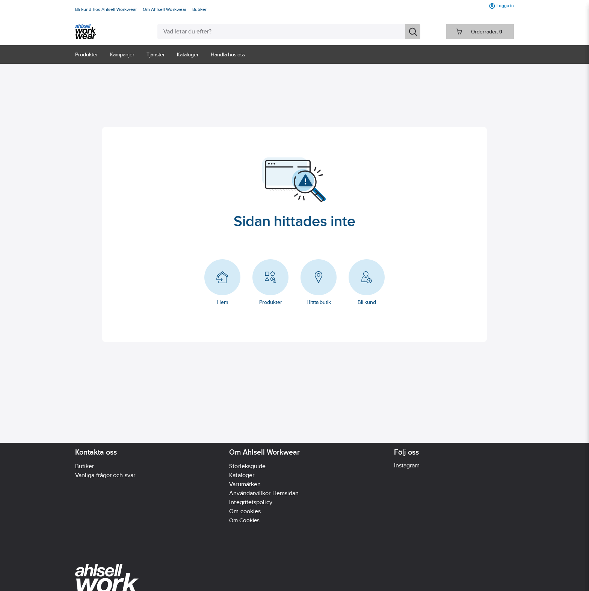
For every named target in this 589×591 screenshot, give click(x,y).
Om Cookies (244, 520)
